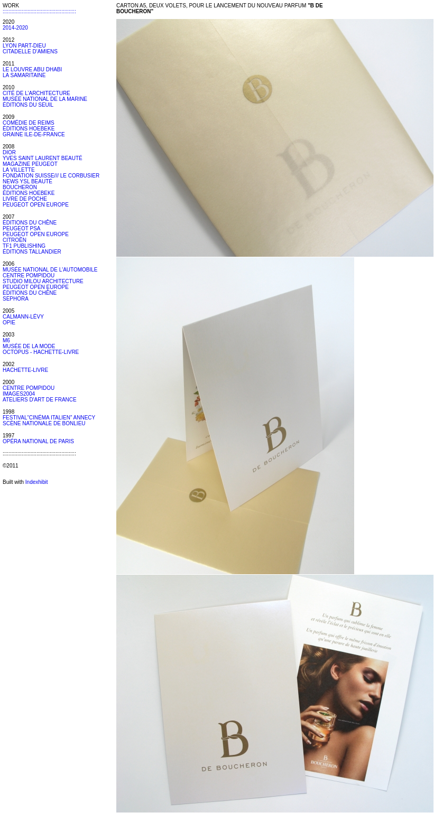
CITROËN (14, 240)
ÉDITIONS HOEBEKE (28, 129)
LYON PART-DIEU (24, 46)
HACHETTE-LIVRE (25, 370)
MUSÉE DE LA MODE (29, 346)
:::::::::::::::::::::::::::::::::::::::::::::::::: (39, 11)
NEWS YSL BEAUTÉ (27, 181)
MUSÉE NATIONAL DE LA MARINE (45, 99)
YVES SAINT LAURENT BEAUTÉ (42, 158)
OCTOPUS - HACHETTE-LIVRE (41, 352)
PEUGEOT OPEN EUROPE (36, 205)
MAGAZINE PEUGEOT (30, 164)
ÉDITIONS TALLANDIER (32, 252)
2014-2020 (15, 28)
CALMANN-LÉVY (23, 317)
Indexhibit (36, 482)
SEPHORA (16, 299)
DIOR (9, 152)
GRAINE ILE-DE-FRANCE (34, 134)
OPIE (9, 322)
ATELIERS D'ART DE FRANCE (40, 400)
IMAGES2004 (19, 394)
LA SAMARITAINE (24, 75)
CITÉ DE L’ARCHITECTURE (36, 93)
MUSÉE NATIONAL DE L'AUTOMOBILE (50, 270)
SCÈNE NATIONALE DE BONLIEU (44, 423)
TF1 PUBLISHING (24, 246)
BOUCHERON (20, 187)
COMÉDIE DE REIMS (28, 123)
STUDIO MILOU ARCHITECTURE (43, 281)
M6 (6, 340)
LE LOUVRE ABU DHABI (32, 69)
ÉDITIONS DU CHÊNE (30, 223)
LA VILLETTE (19, 170)
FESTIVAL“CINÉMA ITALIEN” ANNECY (49, 417)
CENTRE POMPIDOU (28, 275)
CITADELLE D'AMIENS (30, 51)
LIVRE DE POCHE (25, 199)
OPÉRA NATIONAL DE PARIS (38, 441)
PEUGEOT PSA (22, 228)
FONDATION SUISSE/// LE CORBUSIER (51, 176)
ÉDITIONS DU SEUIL (28, 105)
